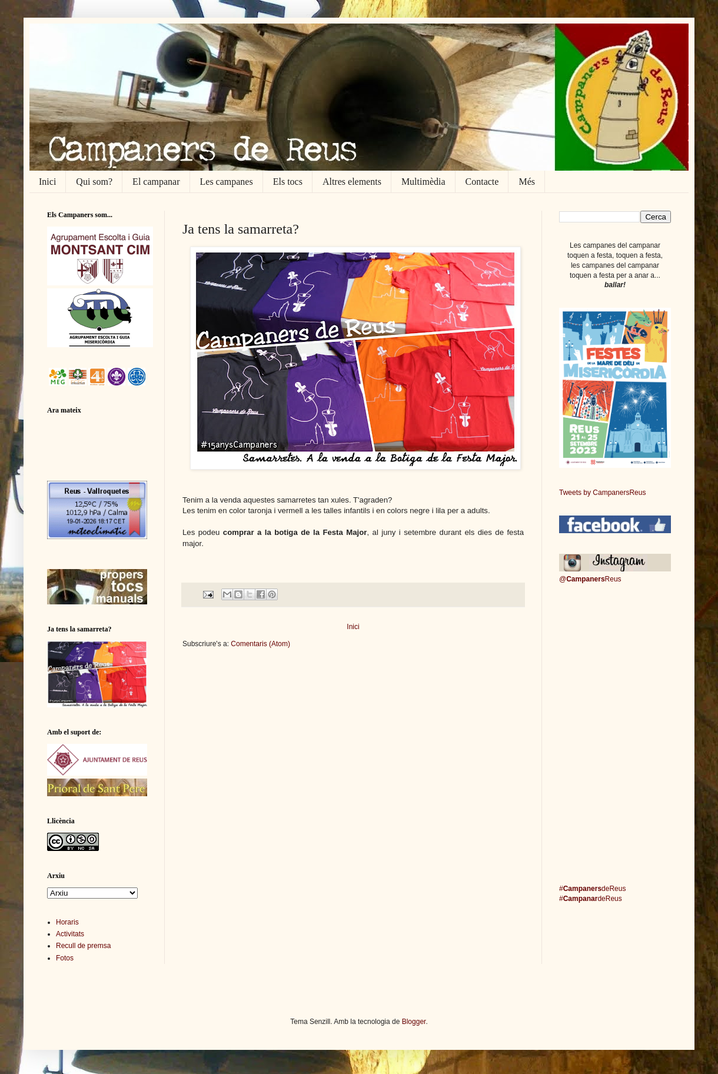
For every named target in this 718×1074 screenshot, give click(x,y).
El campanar (156, 182)
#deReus (592, 889)
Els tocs (288, 182)
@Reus (590, 579)
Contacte (482, 182)
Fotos (65, 958)
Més (526, 182)
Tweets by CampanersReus (602, 492)
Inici (47, 182)
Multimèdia (423, 182)
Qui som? (94, 182)
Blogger (414, 1022)
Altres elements (352, 182)
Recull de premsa (83, 946)
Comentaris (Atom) (260, 644)
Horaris (67, 922)
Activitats (70, 934)
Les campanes (226, 182)
